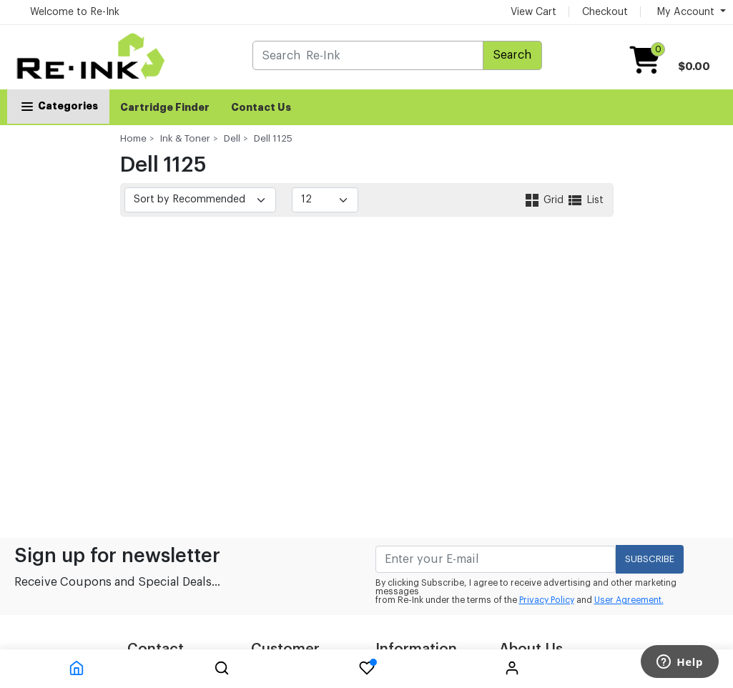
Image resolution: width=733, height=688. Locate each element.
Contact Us (261, 107)
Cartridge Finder (165, 107)
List (585, 200)
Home (133, 138)
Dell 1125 (273, 138)
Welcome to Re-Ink (74, 12)
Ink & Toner (185, 138)
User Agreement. (629, 600)
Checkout (605, 12)
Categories (58, 106)
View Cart (533, 12)
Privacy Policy (546, 600)
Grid (544, 200)
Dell (232, 138)
